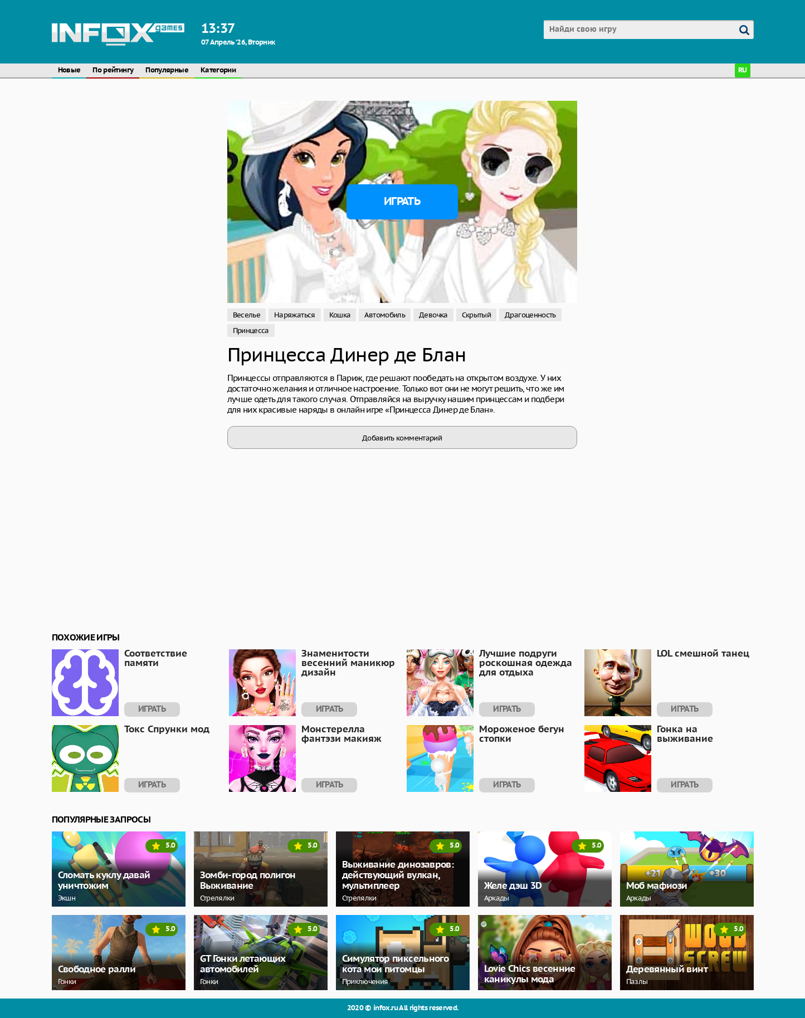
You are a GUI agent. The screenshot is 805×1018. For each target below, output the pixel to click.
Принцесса (251, 330)
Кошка (340, 315)
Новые (69, 70)
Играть (402, 201)
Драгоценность (530, 315)
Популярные (166, 70)
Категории (218, 70)
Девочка (433, 315)
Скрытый (476, 315)
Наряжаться (294, 315)
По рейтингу (112, 70)
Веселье (247, 315)
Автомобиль (384, 315)
